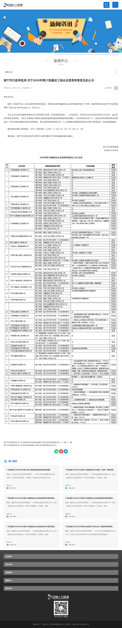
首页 (56, 54)
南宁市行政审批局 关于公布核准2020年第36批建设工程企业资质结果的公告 (32, 442)
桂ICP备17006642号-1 (80, 624)
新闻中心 (62, 54)
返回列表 (108, 88)
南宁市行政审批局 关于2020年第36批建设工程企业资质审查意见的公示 (30, 445)
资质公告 (69, 54)
